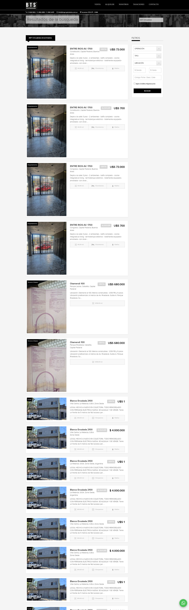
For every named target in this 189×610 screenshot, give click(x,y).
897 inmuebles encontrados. (40, 38)
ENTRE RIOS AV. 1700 (81, 48)
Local (29, 399)
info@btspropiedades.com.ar (67, 12)
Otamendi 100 (77, 283)
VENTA (98, 4)
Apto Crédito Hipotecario (144, 84)
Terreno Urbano (33, 282)
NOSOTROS (123, 4)
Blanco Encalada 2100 (81, 400)
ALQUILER (109, 4)
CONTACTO (154, 4)
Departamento (32, 47)
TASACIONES (138, 4)
